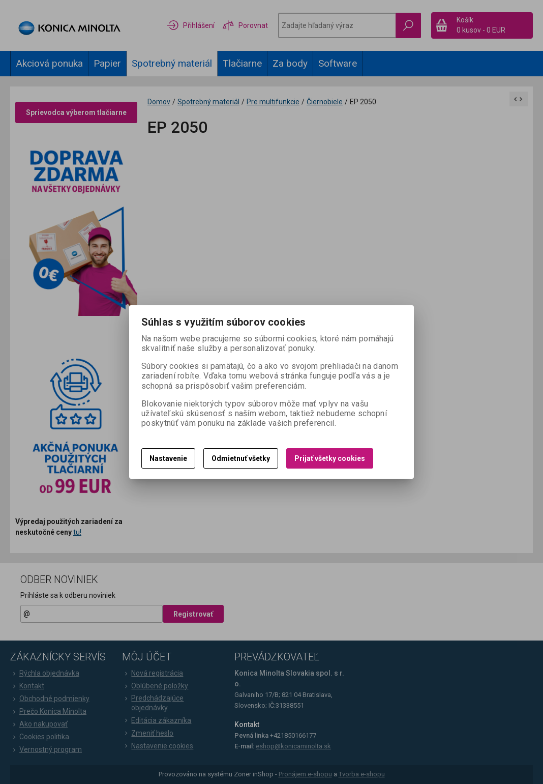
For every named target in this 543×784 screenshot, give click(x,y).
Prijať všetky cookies (329, 458)
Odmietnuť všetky (241, 458)
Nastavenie (168, 458)
